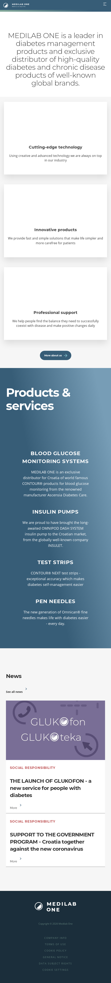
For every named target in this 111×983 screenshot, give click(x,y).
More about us (55, 355)
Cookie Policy (55, 950)
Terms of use (55, 944)
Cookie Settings (55, 970)
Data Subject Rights (55, 963)
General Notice (55, 957)
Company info (55, 938)
